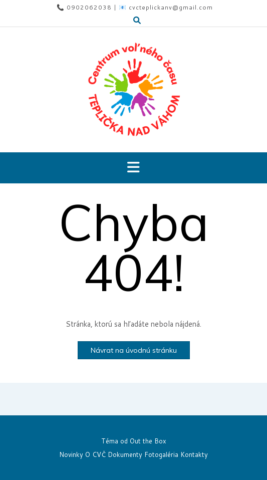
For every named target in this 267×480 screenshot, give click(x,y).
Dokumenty (125, 454)
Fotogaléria (161, 454)
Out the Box (148, 440)
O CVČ (95, 454)
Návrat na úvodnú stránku (134, 350)
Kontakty (194, 454)
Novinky (71, 454)
